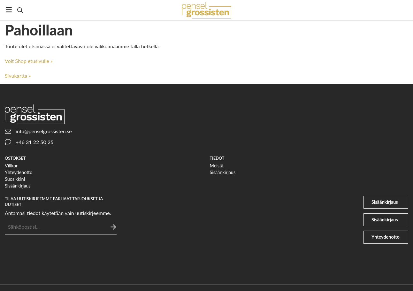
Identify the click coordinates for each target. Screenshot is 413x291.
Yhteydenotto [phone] (385, 237)
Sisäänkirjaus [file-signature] (384, 219)
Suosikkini (15, 179)
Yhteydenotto (18, 172)
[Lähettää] (113, 227)
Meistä (217, 165)
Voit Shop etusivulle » (29, 61)
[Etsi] (20, 10)
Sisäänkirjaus (18, 185)
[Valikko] (8, 9)
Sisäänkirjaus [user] (384, 202)
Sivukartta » (18, 76)
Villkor (11, 165)
